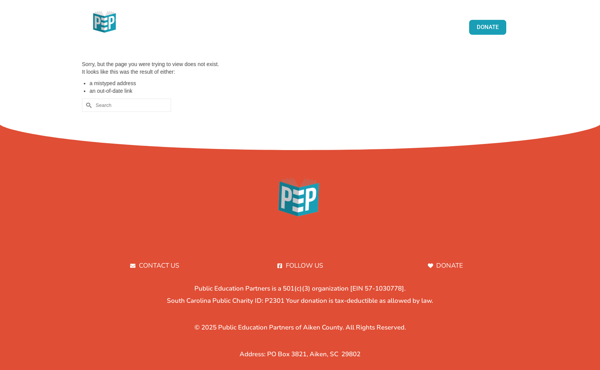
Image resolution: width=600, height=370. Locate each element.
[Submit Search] (87, 105)
